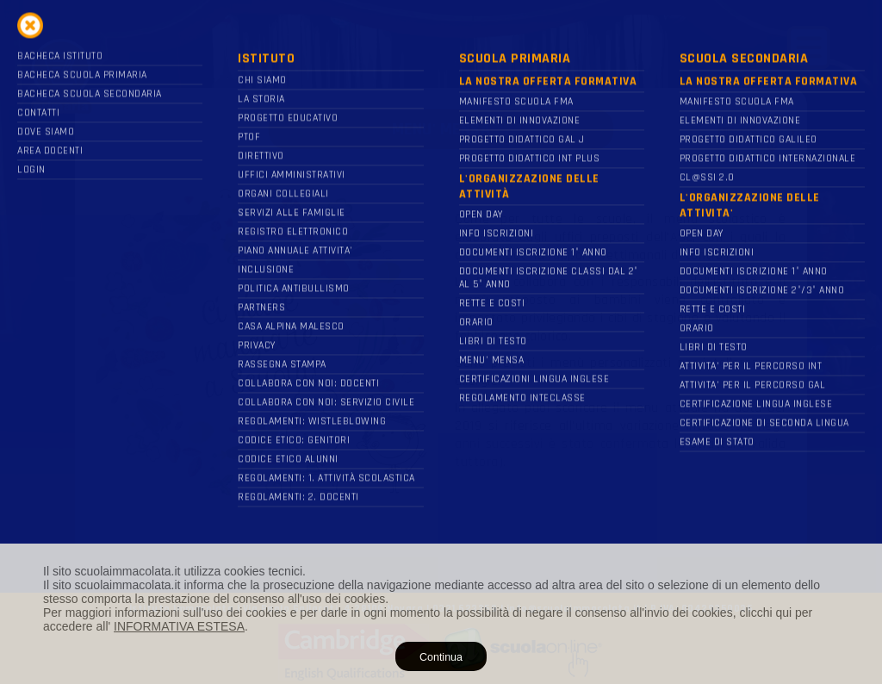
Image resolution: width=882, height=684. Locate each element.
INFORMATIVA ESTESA (179, 626)
